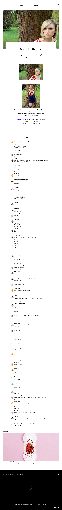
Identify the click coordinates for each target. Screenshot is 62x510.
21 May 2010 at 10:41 (17, 349)
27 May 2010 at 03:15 (17, 425)
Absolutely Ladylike (17, 235)
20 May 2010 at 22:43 (17, 293)
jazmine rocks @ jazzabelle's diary (20, 179)
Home (24, 495)
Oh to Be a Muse (17, 401)
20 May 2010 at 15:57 (17, 269)
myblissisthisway (17, 386)
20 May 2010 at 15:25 (17, 263)
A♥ (14, 382)
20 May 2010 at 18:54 (17, 274)
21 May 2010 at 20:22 (17, 379)
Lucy (15, 295)
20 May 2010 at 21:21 (17, 286)
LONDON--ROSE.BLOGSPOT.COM (20, 259)
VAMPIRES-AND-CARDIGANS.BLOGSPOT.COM (22, 334)
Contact (29, 495)
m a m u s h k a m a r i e (18, 319)
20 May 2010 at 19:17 (17, 280)
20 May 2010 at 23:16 (17, 311)
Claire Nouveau (16, 314)
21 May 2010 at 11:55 (17, 360)
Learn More (55, 507)
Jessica (15, 416)
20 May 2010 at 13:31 (17, 226)
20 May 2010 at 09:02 (17, 200)
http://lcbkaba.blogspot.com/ (41, 109)
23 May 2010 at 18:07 (17, 399)
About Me (36, 495)
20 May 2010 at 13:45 (17, 241)
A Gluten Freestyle (17, 288)
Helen (15, 410)
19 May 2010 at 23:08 (17, 156)
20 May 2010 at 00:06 (17, 176)
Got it (59, 507)
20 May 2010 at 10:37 (17, 217)
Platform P (16, 243)
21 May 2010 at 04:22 (17, 326)
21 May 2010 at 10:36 (17, 339)
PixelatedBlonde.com (18, 224)
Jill (14, 158)
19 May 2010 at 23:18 (17, 165)
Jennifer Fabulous (17, 395)
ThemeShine (44, 504)
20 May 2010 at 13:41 (17, 233)
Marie (15, 140)
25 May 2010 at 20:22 (17, 419)
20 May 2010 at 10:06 (17, 211)
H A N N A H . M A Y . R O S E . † (19, 254)
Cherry (15, 202)
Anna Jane (15, 219)
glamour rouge (16, 271)
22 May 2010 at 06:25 (17, 387)
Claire (15, 390)
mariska (15, 187)
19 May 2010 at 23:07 (17, 150)
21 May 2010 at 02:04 (17, 320)
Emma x (15, 208)
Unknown (15, 173)
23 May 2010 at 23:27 (17, 408)
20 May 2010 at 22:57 (17, 301)
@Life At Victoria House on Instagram (14, 474)
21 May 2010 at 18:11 (17, 372)
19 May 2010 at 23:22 (17, 171)
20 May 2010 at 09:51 (17, 205)
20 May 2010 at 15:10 (17, 251)
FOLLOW (55, 474)
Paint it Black (16, 277)
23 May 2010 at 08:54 (17, 393)
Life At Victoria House (31, 5)
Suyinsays (15, 368)
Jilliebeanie (16, 323)
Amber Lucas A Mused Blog (18, 303)
